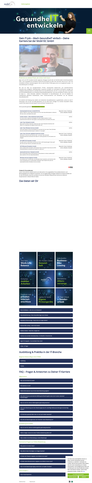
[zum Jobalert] (89, 31)
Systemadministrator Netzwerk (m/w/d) (29, 152)
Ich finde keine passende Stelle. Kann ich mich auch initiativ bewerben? (35, 414)
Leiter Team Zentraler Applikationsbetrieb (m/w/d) (32, 133)
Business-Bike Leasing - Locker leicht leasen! (30, 325)
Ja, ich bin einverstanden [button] (78, 474)
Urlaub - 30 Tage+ (24, 346)
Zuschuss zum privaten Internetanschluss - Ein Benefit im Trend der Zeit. (36, 335)
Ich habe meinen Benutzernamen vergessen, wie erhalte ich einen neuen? (36, 461)
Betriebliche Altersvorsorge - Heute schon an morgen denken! (33, 320)
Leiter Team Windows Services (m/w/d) (29, 128)
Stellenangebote (25, 4)
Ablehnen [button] (84, 476)
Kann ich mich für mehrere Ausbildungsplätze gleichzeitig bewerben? (35, 427)
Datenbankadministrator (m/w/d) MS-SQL (30, 111)
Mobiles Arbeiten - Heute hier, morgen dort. (30, 330)
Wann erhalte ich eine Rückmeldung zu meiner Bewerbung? (33, 437)
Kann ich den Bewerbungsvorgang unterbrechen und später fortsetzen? (36, 466)
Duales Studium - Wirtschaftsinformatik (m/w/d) (31, 116)
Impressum (32, 481)
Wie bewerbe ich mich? (25, 385)
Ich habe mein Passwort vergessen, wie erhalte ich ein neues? (33, 456)
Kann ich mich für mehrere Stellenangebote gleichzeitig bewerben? (35, 402)
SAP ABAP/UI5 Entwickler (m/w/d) (28, 140)
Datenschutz (22, 481)
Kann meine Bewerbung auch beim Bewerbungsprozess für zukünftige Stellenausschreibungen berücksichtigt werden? (44, 408)
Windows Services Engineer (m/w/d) (28, 157)
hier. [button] (84, 471)
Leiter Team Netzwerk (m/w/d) (27, 122)
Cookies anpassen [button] (73, 476)
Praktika (22, 366)
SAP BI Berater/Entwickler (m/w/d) (28, 146)
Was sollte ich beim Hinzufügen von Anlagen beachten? (32, 451)
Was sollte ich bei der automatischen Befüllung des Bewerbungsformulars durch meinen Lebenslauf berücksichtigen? (42, 396)
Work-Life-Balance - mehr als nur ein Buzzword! (30, 310)
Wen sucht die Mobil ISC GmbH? (27, 380)
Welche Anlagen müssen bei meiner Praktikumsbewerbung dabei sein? (35, 432)
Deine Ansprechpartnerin (25, 474)
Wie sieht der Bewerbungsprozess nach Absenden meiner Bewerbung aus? (36, 419)
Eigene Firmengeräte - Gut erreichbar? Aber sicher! (31, 341)
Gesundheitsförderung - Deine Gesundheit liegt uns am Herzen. (34, 315)
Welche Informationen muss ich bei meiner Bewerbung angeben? (34, 390)
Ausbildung (22, 360)
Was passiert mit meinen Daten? (27, 446)
